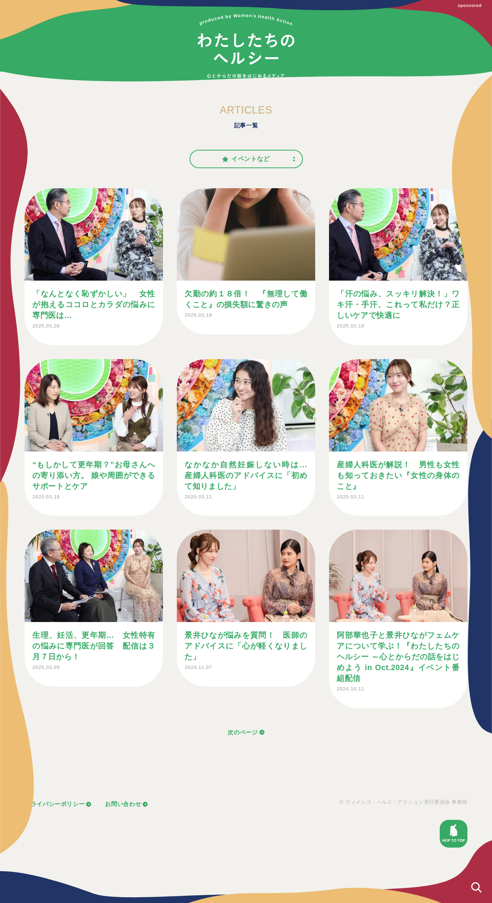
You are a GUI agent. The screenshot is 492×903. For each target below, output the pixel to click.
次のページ (243, 732)
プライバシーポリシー (55, 804)
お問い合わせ (123, 804)
